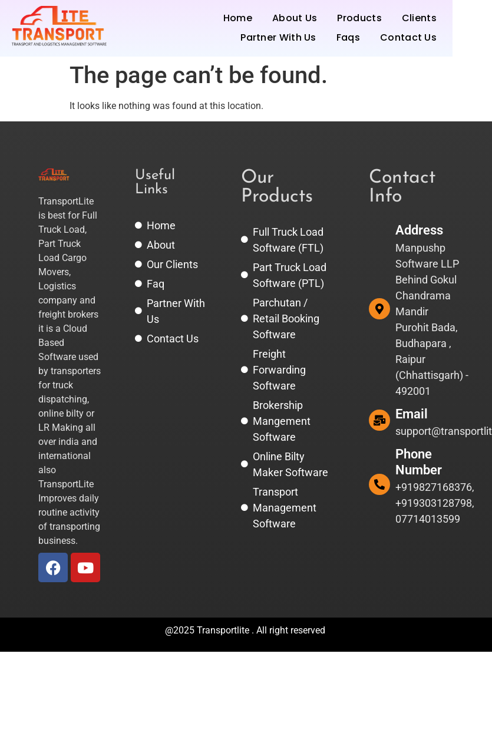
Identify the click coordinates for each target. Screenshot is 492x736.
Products (359, 18)
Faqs (348, 37)
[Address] (379, 308)
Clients (419, 18)
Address (419, 230)
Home (237, 18)
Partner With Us (278, 37)
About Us (294, 18)
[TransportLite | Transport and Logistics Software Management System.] (59, 26)
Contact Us (408, 37)
